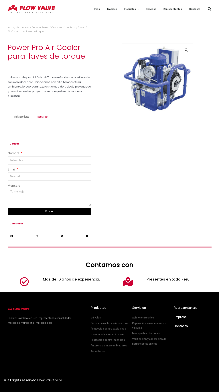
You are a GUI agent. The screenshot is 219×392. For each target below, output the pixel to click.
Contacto (194, 9)
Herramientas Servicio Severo (32, 27)
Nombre (14, 153)
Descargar (42, 116)
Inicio (97, 9)
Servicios (151, 9)
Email (12, 169)
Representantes (172, 9)
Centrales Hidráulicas (63, 27)
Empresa (112, 9)
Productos (131, 9)
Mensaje (14, 185)
